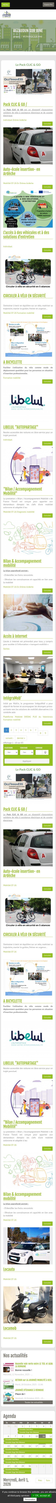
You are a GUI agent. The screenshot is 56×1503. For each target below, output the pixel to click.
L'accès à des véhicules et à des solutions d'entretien (26, 234)
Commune (39, 748)
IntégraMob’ (12, 698)
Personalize (30, 1499)
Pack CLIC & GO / (15, 104)
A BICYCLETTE (12, 362)
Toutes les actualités (34, 1402)
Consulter (47, 123)
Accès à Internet (15, 636)
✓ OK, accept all (41, 1495)
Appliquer (27, 761)
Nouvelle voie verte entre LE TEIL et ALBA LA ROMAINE (34, 1365)
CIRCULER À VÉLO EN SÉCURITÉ (24, 295)
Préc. (40, 1480)
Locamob (9, 1328)
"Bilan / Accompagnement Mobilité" (22, 491)
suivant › (9, 738)
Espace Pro (48, 4)
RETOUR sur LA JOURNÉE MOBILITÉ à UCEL (33, 1380)
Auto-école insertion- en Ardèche (21, 171)
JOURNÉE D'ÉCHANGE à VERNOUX (29, 1390)
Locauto (9, 1269)
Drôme (17, 36)
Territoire (23, 748)
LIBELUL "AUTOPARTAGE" (20, 427)
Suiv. (48, 1480)
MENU (5, 4)
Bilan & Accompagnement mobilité (22, 563)
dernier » (21, 738)
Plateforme (8, 748)
